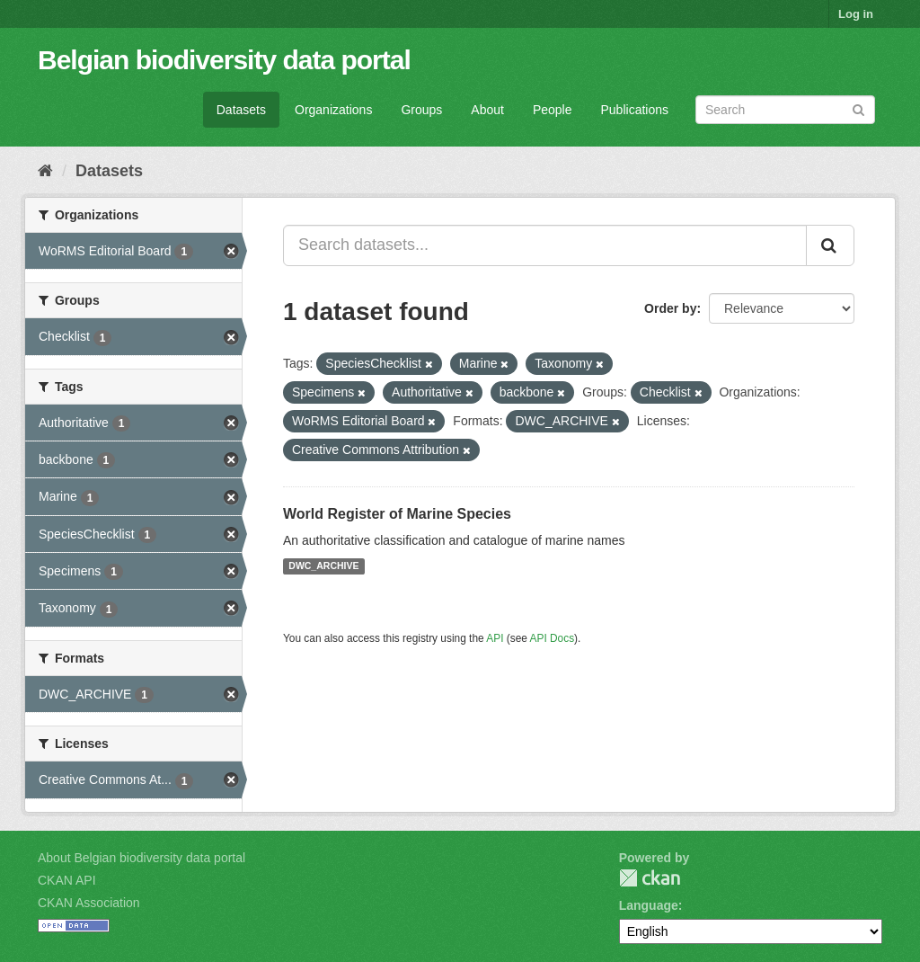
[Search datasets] (785, 109)
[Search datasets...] (545, 245)
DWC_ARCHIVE (323, 566)
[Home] (45, 171)
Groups (421, 109)
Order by (670, 308)
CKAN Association (89, 902)
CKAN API (67, 880)
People (552, 109)
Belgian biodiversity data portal (224, 60)
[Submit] (858, 108)
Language (648, 905)
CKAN (649, 877)
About (487, 109)
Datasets (241, 109)
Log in (855, 14)
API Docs (552, 638)
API (494, 638)
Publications (635, 109)
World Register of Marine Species (397, 513)
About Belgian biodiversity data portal (141, 858)
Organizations (333, 109)
